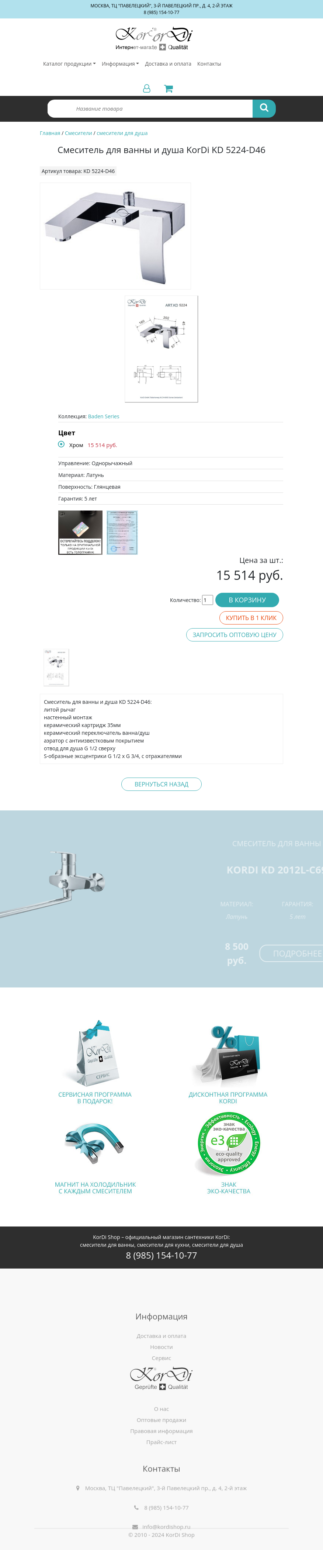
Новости (161, 1415)
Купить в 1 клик (251, 618)
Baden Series (103, 416)
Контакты (209, 63)
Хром (76, 445)
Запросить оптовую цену (235, 635)
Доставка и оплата (168, 63)
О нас (161, 1456)
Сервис (161, 1426)
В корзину (247, 599)
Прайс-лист (161, 1489)
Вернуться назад (161, 784)
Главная (50, 132)
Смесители (78, 132)
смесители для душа (122, 132)
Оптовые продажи (162, 1467)
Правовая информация (161, 1478)
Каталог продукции (67, 63)
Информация (118, 63)
